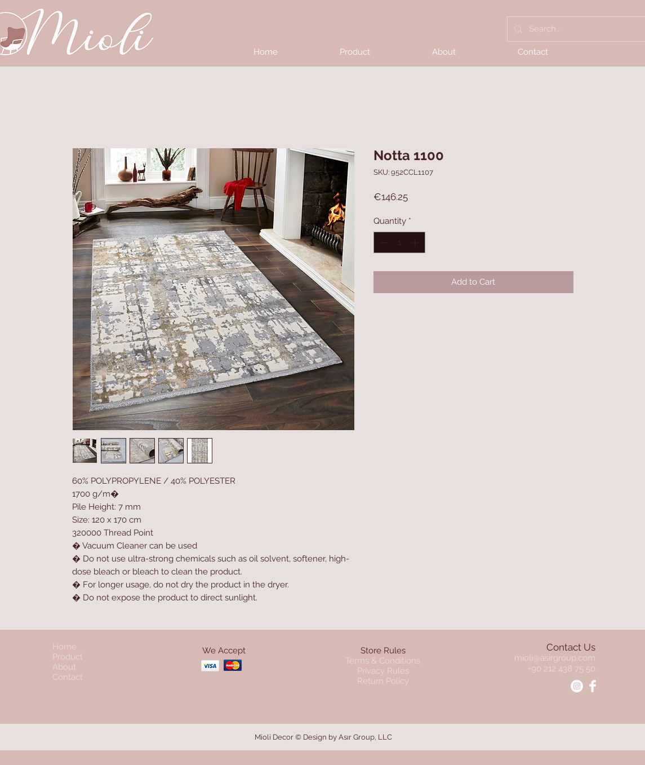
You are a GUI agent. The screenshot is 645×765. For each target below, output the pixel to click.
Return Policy (383, 681)
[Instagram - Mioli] (577, 686)
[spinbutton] (399, 242)
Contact (67, 677)
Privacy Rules (383, 671)
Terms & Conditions (382, 661)
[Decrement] (382, 242)
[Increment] (416, 242)
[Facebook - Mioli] (592, 686)
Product (67, 657)
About (64, 667)
